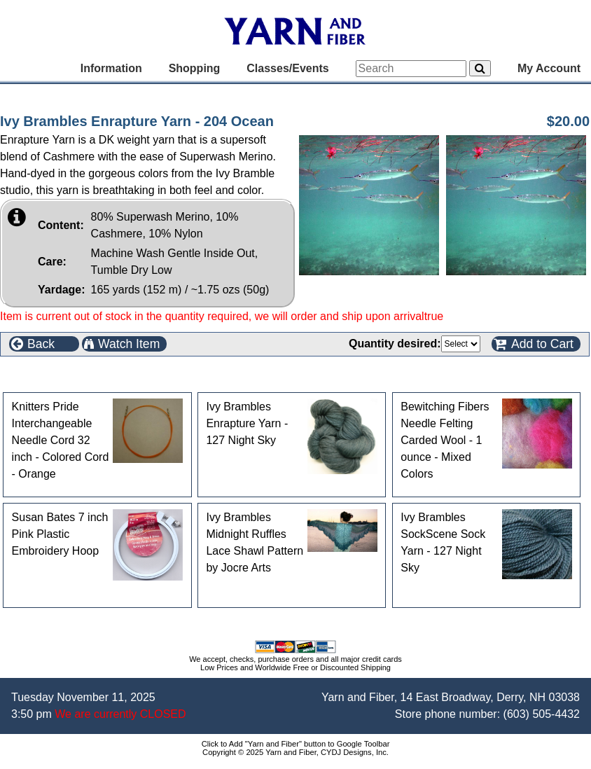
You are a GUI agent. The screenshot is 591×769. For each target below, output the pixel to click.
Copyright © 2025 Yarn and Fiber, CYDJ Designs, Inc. (295, 752)
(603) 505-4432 (541, 714)
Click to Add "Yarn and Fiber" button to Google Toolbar (296, 744)
